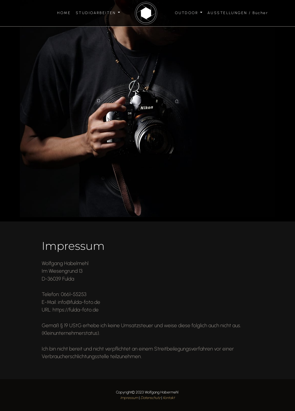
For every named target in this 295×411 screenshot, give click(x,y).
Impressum (129, 398)
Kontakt (169, 398)
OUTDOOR (186, 13)
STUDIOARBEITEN (96, 13)
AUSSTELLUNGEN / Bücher (237, 13)
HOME (64, 13)
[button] (40, 110)
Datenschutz (150, 398)
